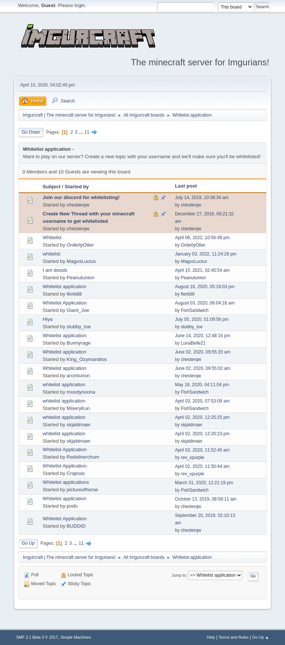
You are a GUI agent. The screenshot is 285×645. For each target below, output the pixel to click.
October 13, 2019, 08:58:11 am (205, 499)
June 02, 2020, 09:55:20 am (202, 352)
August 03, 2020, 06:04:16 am (205, 303)
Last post (186, 186)
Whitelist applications (66, 482)
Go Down (31, 132)
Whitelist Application (65, 303)
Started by (77, 186)
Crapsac (76, 473)
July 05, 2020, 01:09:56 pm (202, 319)
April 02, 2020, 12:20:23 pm (202, 433)
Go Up (28, 543)
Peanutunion (81, 277)
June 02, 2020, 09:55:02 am (202, 368)
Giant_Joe (78, 310)
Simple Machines (75, 637)
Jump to (179, 575)
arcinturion (78, 375)
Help (211, 637)
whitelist (51, 254)
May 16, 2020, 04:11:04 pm (202, 384)
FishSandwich (195, 310)
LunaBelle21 (193, 343)
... (81, 132)
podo (72, 506)
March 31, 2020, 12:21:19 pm (204, 482)
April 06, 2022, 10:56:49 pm (202, 237)
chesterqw (78, 205)
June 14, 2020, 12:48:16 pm (202, 335)
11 (86, 132)
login (80, 5)
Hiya (48, 319)
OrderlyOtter (80, 245)
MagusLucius (81, 261)
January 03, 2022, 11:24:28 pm (205, 254)
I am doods (55, 270)
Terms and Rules (234, 637)
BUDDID (76, 526)
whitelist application (64, 384)
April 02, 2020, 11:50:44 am (202, 466)
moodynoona (81, 392)
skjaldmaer (79, 424)
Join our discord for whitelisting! (81, 197)
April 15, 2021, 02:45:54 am (202, 270)
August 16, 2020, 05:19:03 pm (205, 286)
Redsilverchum (83, 457)
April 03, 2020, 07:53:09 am (202, 401)
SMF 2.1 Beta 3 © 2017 (37, 637)
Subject (51, 186)
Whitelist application (64, 286)
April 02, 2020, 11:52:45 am (202, 450)
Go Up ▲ (260, 637)
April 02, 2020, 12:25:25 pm (202, 417)
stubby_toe (79, 326)
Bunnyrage (79, 343)
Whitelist (52, 237)
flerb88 (74, 294)
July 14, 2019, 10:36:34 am (202, 197)
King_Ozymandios (87, 359)
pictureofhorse (82, 489)
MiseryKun (78, 408)
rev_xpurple (192, 457)
